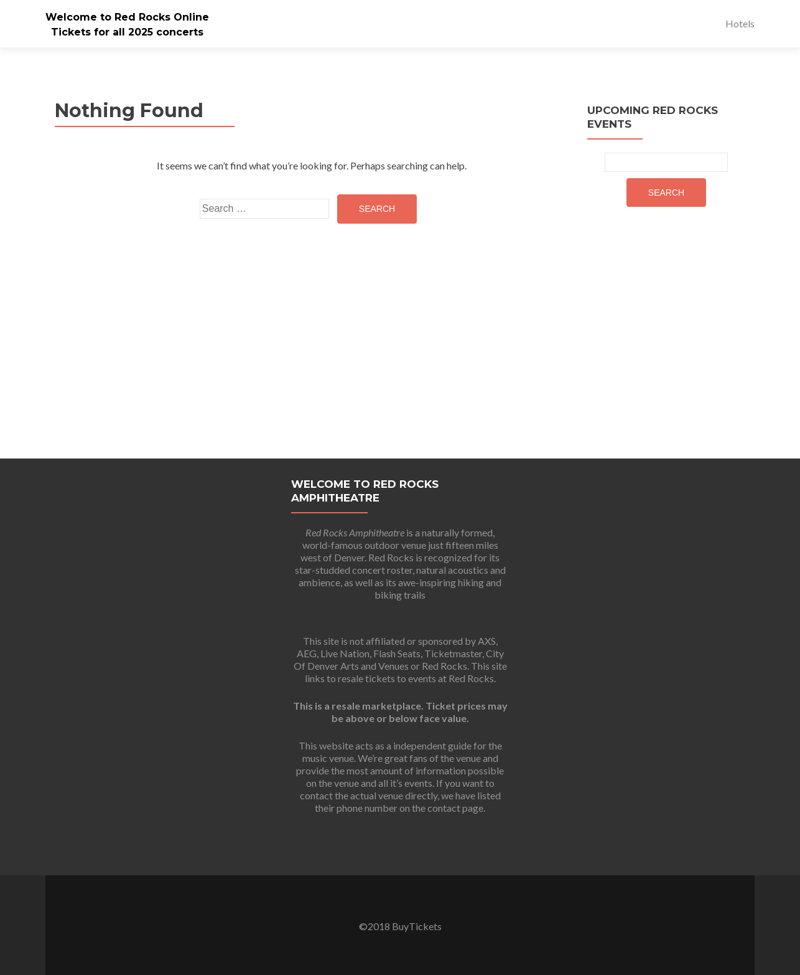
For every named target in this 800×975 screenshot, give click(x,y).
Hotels (740, 23)
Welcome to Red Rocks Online (127, 17)
